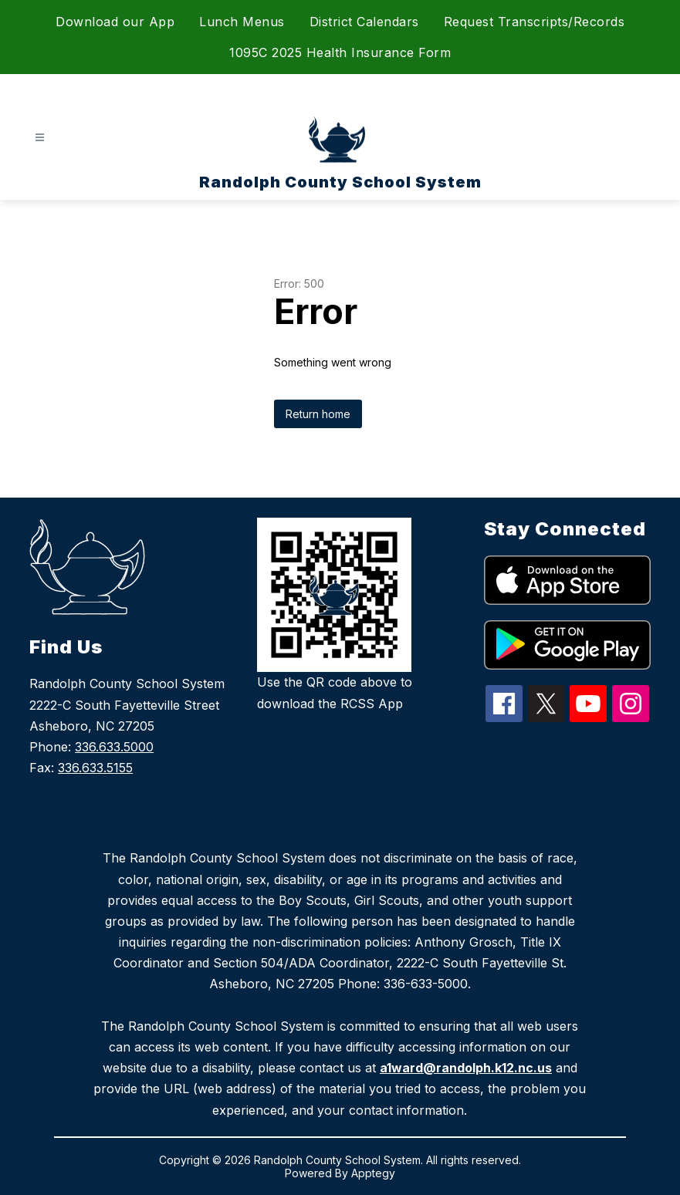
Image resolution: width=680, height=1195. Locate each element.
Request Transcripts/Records (534, 21)
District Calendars (364, 21)
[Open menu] (40, 138)
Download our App (115, 21)
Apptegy (373, 1173)
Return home (318, 413)
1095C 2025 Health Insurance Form (340, 52)
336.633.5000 (114, 746)
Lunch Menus (242, 21)
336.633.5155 (95, 767)
